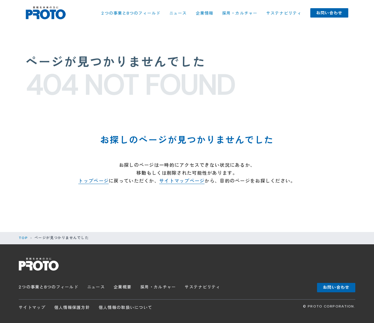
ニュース (178, 13)
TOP (23, 238)
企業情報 (204, 13)
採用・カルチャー (239, 13)
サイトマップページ (182, 181)
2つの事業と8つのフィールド (130, 13)
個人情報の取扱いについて (125, 307)
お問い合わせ (329, 13)
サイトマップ (32, 307)
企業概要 (122, 287)
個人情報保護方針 (72, 307)
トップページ (93, 181)
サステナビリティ (284, 13)
